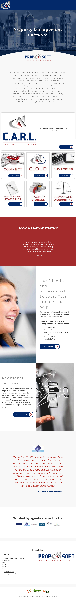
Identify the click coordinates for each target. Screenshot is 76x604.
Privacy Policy (37, 550)
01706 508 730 (9, 572)
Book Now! (38, 255)
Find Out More (67, 146)
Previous (4, 469)
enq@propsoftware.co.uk (14, 574)
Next (72, 469)
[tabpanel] (38, 32)
